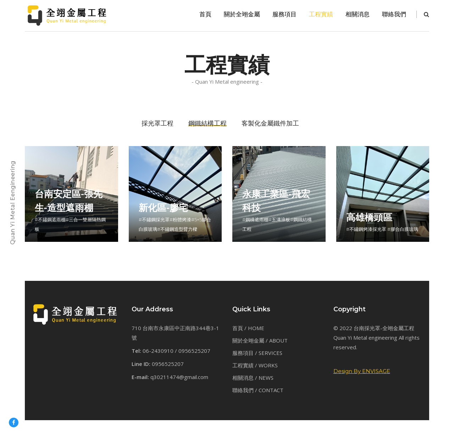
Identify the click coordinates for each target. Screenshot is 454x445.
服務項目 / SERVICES (257, 352)
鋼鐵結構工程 (207, 123)
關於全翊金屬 (242, 14)
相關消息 (357, 14)
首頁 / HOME (248, 328)
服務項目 (284, 14)
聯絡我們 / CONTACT (257, 390)
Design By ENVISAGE (361, 371)
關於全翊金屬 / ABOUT (260, 340)
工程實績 (321, 14)
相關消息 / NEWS (252, 377)
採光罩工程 (157, 123)
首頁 (205, 14)
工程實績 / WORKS (255, 365)
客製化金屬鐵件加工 (270, 123)
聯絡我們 (394, 14)
